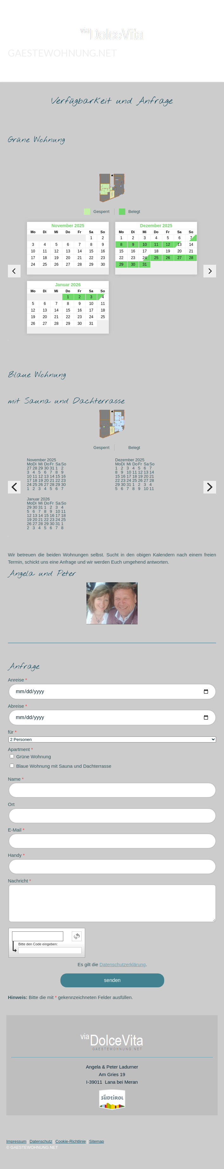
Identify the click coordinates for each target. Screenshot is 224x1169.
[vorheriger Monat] (14, 271)
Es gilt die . (112, 964)
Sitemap (96, 1141)
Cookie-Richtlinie (70, 1141)
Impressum (16, 1141)
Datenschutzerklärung (123, 964)
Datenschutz (41, 1141)
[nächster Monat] (209, 271)
